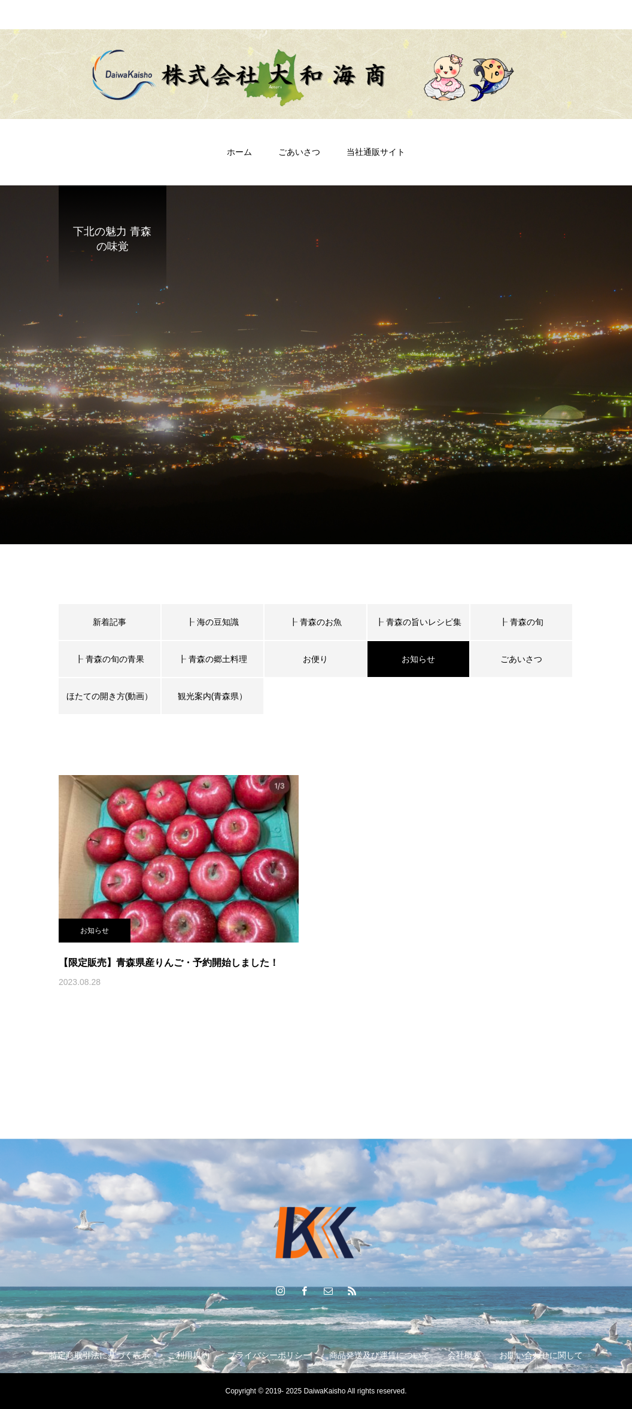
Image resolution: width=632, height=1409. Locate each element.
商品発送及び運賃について (379, 1355)
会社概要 (464, 1355)
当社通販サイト (376, 152)
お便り (315, 659)
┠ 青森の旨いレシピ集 (418, 622)
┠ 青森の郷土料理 (212, 659)
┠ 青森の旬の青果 (109, 659)
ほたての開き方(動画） (109, 696)
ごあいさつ (299, 152)
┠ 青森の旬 (521, 622)
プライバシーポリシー (269, 1355)
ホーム (239, 152)
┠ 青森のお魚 (315, 622)
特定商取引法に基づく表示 (99, 1355)
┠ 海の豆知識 (212, 622)
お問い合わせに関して (541, 1355)
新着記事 (109, 622)
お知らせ (94, 930)
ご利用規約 (188, 1355)
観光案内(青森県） (213, 696)
